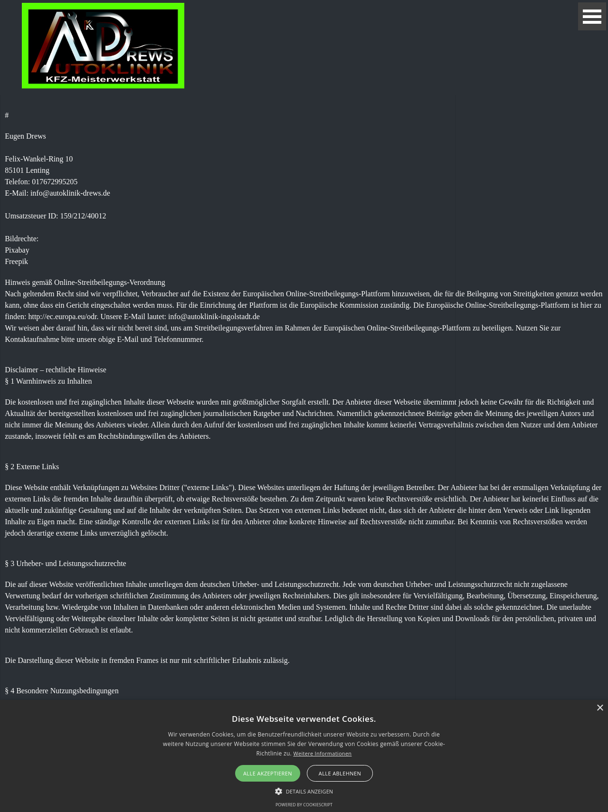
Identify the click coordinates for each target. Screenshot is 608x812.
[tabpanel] (304, 429)
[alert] (304, 756)
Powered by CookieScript (304, 805)
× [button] (599, 708)
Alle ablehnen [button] (340, 773)
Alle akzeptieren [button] (267, 773)
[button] (304, 790)
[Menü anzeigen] (592, 16)
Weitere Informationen (322, 753)
